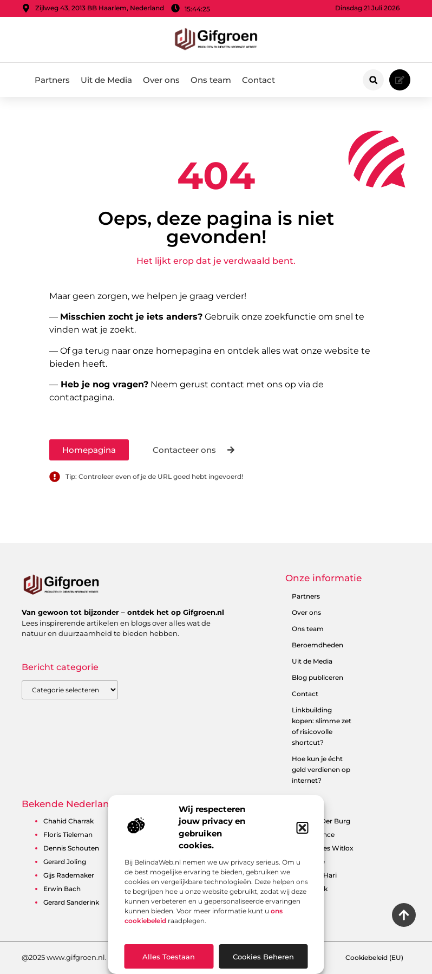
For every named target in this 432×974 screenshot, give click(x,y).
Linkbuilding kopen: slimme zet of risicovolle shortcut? (321, 726)
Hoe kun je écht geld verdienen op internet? (321, 769)
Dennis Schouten (71, 848)
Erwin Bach (62, 889)
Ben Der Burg (328, 821)
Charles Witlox (330, 848)
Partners (52, 80)
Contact (258, 80)
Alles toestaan (168, 956)
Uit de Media (106, 80)
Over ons (161, 80)
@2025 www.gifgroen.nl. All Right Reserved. (98, 957)
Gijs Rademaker (68, 875)
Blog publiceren (317, 677)
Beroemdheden (317, 645)
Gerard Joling (64, 862)
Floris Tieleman (68, 834)
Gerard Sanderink (71, 902)
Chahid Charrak (68, 821)
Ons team (211, 80)
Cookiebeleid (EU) (374, 957)
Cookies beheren (263, 956)
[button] (302, 827)
